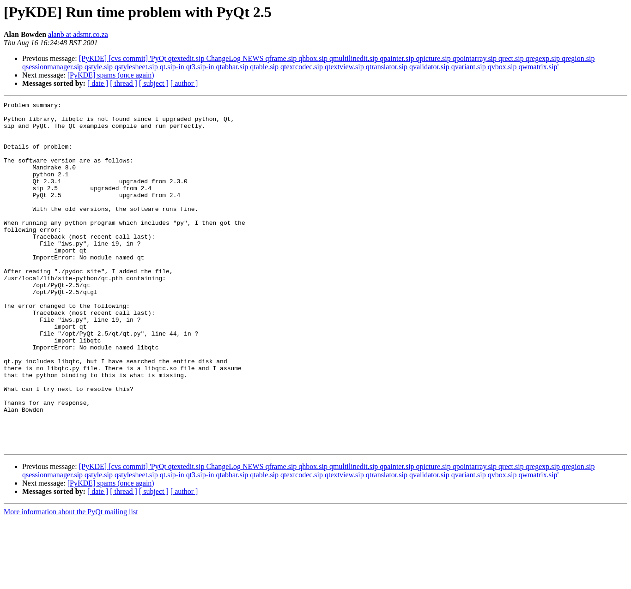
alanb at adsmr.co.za (78, 34)
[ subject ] (154, 83)
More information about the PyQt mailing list (71, 581)
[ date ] (97, 83)
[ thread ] (123, 83)
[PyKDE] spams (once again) (110, 75)
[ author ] (184, 83)
